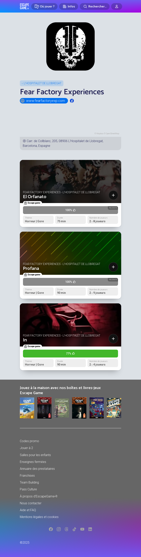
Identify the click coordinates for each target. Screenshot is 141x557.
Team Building (29, 482)
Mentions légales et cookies (39, 517)
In (25, 340)
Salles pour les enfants (35, 455)
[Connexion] (116, 6)
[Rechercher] (95, 6)
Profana (31, 268)
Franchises (27, 475)
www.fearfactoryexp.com (42, 100)
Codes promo (29, 441)
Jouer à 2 (26, 448)
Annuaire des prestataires (37, 469)
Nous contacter (30, 503)
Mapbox (99, 133)
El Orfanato (34, 197)
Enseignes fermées (33, 462)
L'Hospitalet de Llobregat (42, 83)
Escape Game (24, 6)
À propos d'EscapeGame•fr (39, 496)
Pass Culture (28, 489)
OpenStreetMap (112, 133)
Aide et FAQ (28, 510)
